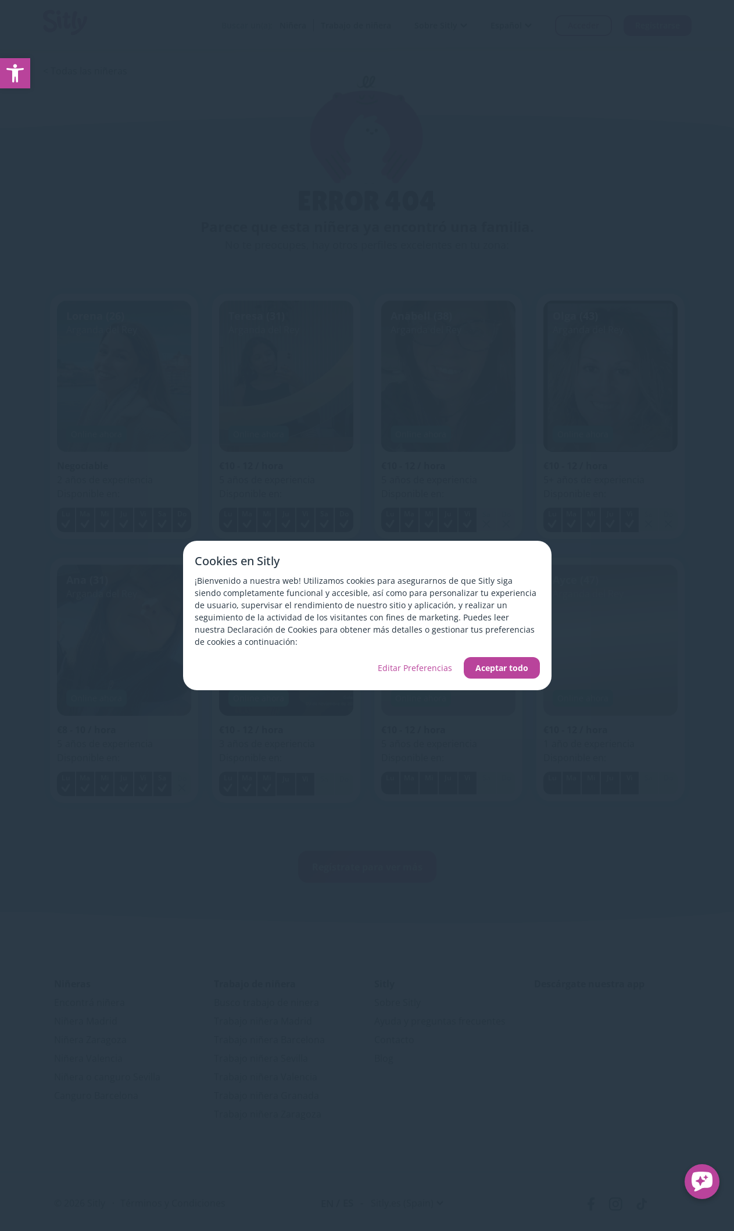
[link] (15, 73)
